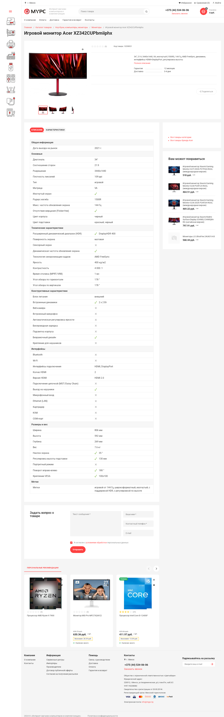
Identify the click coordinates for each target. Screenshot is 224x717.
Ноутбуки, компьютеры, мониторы (71, 27)
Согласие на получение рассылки (62, 670)
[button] (156, 570)
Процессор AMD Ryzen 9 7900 (40, 616)
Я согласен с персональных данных (101, 543)
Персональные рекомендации (42, 569)
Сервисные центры (55, 655)
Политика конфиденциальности (103, 712)
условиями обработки (96, 543)
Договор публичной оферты (59, 666)
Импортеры (51, 659)
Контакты (89, 20)
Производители (53, 663)
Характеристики (57, 129)
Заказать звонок (180, 13)
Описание (38, 129)
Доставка (54, 20)
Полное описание (142, 63)
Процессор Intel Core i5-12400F (133, 616)
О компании (30, 20)
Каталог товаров (44, 27)
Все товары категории (180, 137)
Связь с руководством (99, 655)
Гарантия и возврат (72, 20)
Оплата (42, 20)
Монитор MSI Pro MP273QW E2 (87, 616)
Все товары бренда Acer (181, 140)
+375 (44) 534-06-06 (177, 10)
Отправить (78, 550)
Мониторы (97, 27)
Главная (28, 27)
